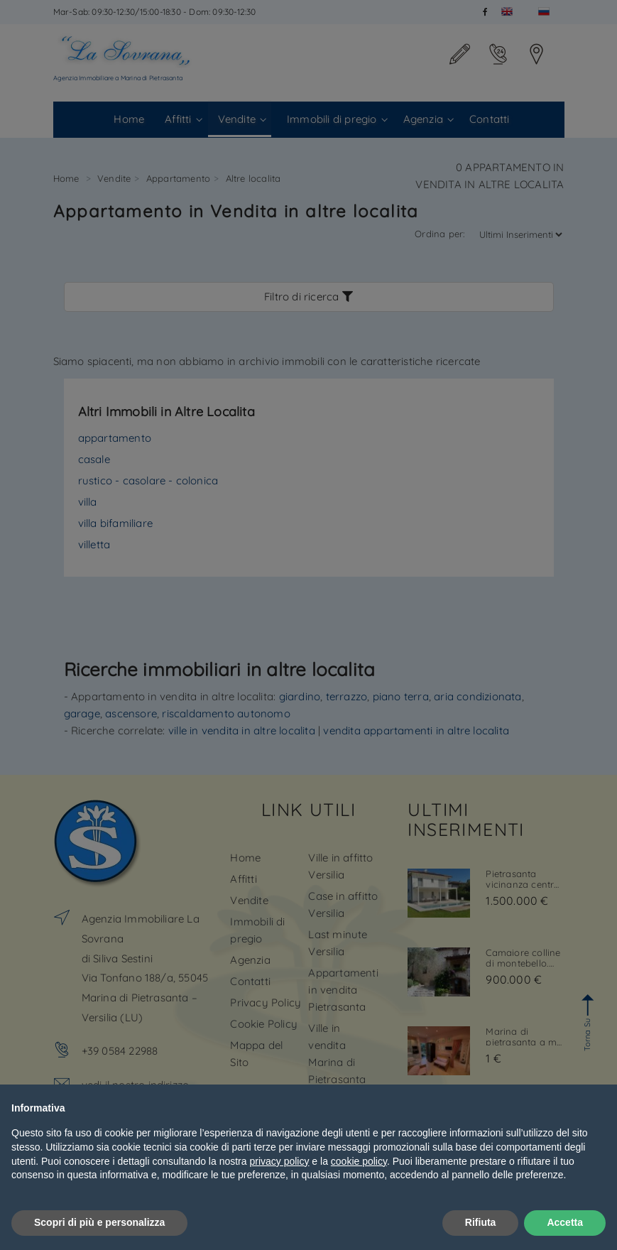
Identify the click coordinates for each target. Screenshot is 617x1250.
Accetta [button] (565, 1222)
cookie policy (359, 1161)
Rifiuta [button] (480, 1222)
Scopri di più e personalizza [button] (99, 1222)
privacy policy (279, 1161)
